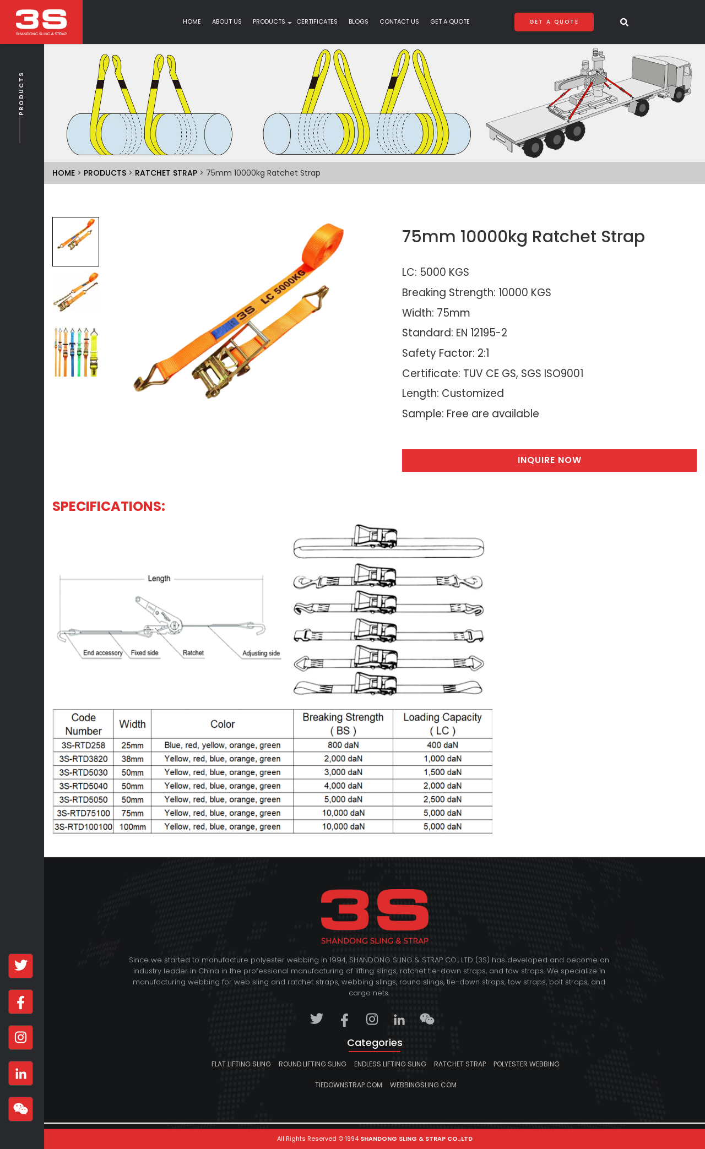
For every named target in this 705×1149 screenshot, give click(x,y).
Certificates (317, 22)
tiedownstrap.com (348, 1085)
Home (192, 22)
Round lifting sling (312, 1064)
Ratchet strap (166, 172)
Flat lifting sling (241, 1064)
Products (21, 117)
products (269, 22)
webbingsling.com (423, 1085)
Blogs (358, 22)
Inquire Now (550, 460)
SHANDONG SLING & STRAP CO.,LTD (416, 1138)
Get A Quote (450, 22)
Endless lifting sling (390, 1064)
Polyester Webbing (527, 1064)
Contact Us (399, 22)
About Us (227, 22)
